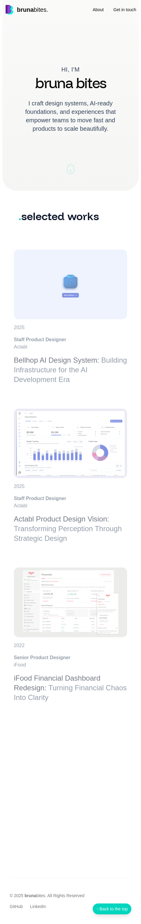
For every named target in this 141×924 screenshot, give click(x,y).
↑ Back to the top (112, 908)
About (98, 9)
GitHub (16, 906)
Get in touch (125, 9)
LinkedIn (38, 906)
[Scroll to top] (112, 908)
